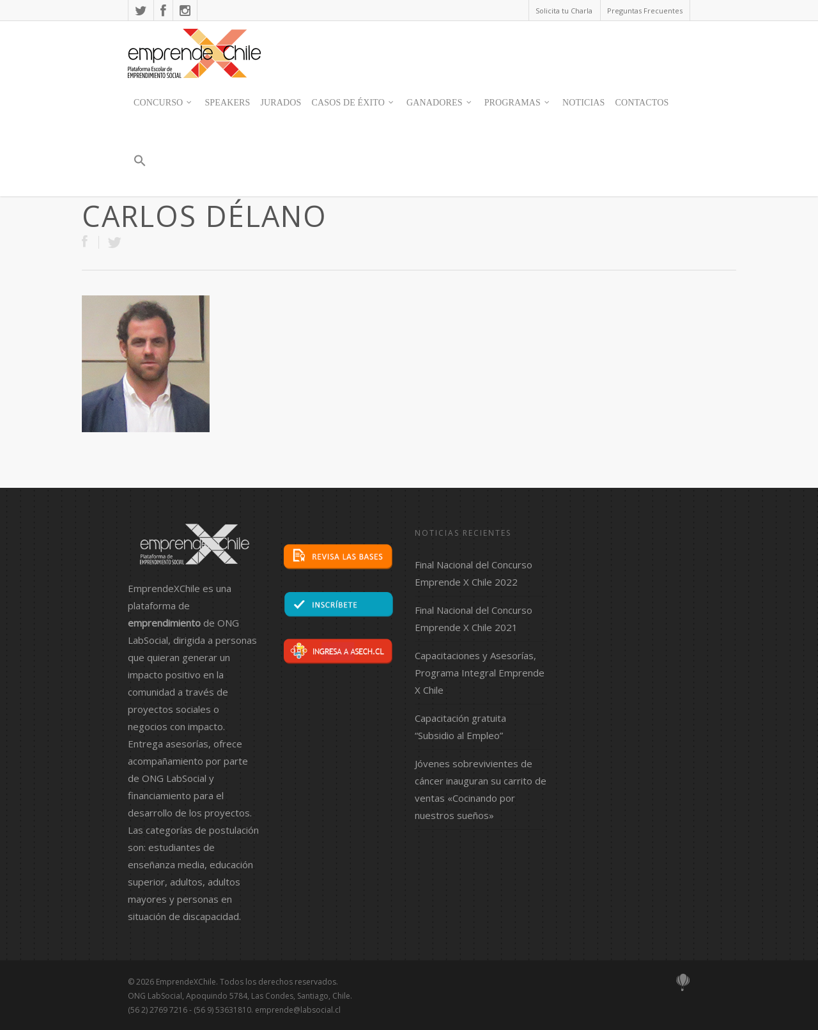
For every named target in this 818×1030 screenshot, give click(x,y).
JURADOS (281, 102)
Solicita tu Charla (564, 10)
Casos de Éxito (354, 103)
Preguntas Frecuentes (645, 10)
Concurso (163, 103)
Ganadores (439, 103)
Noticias (583, 102)
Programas (517, 103)
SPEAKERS (227, 102)
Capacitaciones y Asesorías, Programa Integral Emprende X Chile (479, 672)
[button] (139, 166)
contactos (641, 102)
